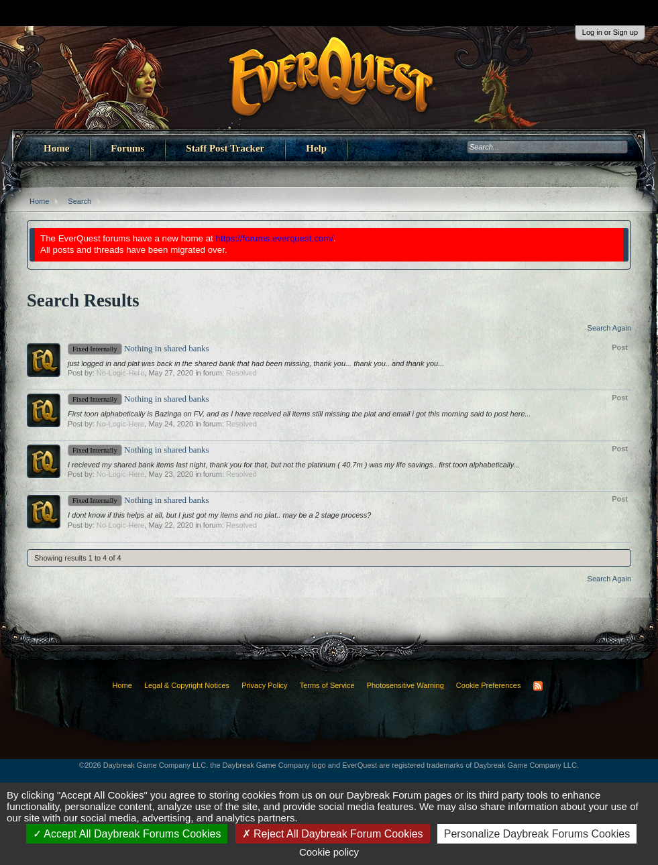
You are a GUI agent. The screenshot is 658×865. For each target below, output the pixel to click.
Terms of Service (327, 685)
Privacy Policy (264, 685)
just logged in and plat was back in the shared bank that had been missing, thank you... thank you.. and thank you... (256, 363)
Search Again (609, 328)
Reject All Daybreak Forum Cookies (332, 834)
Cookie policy (329, 852)
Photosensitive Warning (405, 685)
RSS (538, 686)
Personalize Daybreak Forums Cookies (537, 834)
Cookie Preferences (488, 685)
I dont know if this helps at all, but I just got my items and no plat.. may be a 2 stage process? (219, 515)
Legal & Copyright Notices (186, 685)
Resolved (241, 373)
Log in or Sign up (610, 32)
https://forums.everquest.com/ (275, 238)
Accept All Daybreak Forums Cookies (127, 834)
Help (316, 148)
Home (56, 148)
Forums (127, 148)
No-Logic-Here (121, 373)
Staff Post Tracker (225, 148)
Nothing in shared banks (138, 348)
